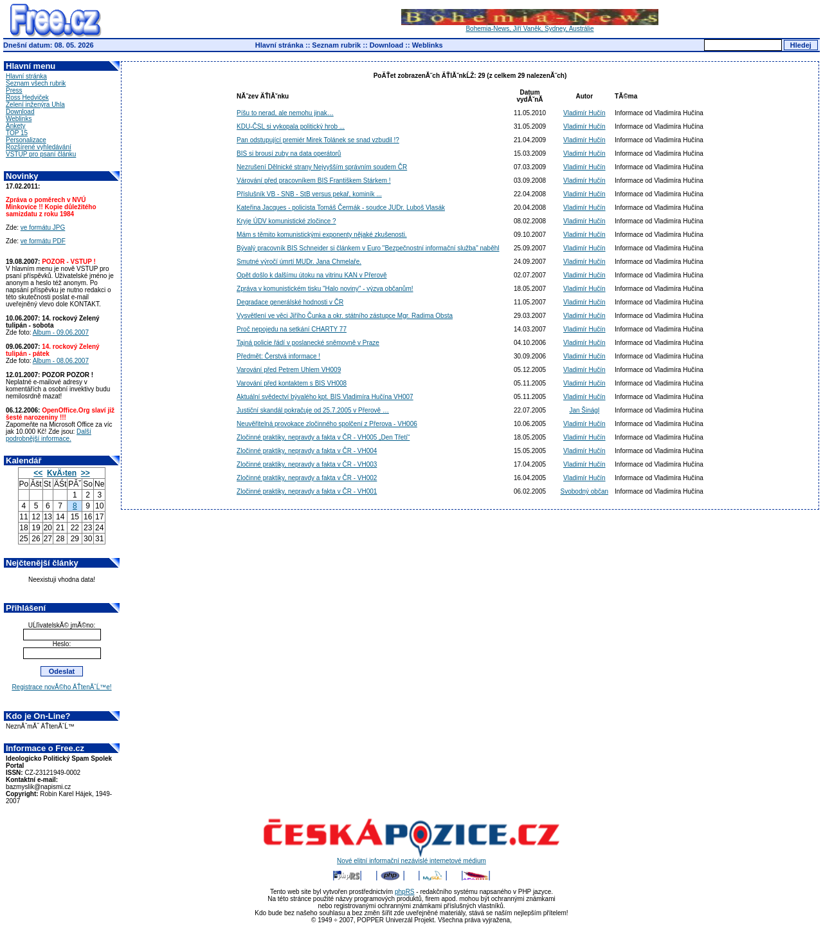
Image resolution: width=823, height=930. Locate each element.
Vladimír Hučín (584, 112)
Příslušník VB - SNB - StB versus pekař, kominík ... (309, 194)
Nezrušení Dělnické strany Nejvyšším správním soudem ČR (322, 167)
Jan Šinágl (584, 410)
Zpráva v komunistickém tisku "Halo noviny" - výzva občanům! (325, 288)
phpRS (405, 891)
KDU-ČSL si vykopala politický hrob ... (291, 126)
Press (14, 90)
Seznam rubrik (336, 45)
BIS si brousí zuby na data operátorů (289, 153)
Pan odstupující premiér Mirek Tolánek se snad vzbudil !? (318, 140)
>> (85, 473)
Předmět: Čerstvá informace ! (278, 356)
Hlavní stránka (279, 45)
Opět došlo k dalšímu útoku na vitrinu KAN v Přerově (311, 275)
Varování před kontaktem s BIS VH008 (292, 383)
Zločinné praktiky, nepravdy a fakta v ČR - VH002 (307, 477)
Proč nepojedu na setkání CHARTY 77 (292, 329)
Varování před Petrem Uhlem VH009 (289, 369)
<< (37, 473)
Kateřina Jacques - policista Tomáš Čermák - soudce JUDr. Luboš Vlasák (341, 207)
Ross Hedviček (27, 97)
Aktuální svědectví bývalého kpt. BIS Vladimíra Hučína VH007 (325, 396)
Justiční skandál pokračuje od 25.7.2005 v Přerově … (313, 410)
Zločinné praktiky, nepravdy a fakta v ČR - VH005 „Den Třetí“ (323, 437)
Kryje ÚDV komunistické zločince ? (286, 221)
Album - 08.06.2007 (61, 360)
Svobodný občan (585, 491)
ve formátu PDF (43, 241)
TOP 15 (17, 132)
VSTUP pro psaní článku (41, 154)
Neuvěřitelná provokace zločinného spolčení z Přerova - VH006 (327, 423)
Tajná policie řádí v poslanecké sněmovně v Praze (308, 342)
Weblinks (427, 45)
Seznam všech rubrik (36, 83)
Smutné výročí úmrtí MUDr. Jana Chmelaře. (299, 261)
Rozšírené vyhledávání (38, 147)
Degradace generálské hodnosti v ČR (290, 302)
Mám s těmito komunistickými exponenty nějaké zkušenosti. (322, 234)
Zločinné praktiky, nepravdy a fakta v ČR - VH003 (307, 464)
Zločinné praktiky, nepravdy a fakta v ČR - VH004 (307, 450)
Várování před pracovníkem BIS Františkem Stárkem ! (314, 180)
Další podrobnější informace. (48, 435)
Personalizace (26, 140)
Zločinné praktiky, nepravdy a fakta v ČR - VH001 (307, 491)
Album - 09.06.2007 (61, 332)
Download (387, 45)
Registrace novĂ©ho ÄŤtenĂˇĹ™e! (61, 687)
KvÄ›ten (62, 473)
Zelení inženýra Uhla (35, 104)
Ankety (16, 125)
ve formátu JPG (43, 227)
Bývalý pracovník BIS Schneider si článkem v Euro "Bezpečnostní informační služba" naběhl (368, 248)
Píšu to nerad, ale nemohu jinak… (285, 112)
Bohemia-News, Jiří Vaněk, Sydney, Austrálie (529, 25)
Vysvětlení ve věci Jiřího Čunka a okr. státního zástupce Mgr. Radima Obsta (345, 315)
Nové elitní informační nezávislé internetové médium (411, 857)
